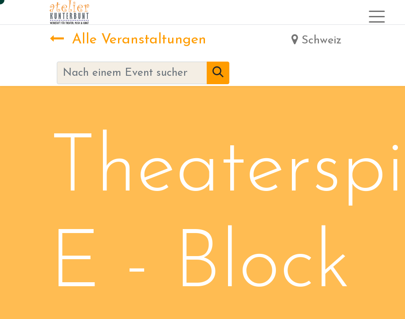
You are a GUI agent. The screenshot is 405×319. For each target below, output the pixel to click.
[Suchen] (218, 73)
